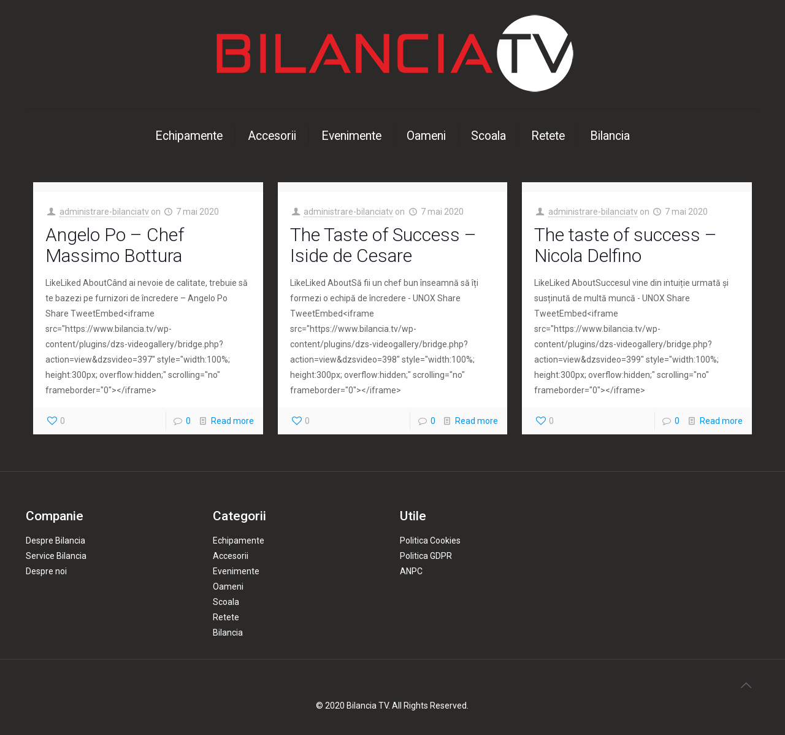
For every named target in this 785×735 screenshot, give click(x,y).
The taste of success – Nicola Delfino (625, 245)
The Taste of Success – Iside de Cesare (383, 245)
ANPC (411, 571)
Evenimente (236, 571)
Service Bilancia (56, 556)
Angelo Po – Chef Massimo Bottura (114, 245)
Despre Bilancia (55, 540)
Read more (232, 421)
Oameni (228, 586)
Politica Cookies (430, 540)
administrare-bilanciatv (104, 212)
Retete (226, 617)
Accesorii (230, 556)
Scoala (226, 602)
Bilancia (228, 632)
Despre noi (46, 571)
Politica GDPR (426, 556)
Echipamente (238, 540)
